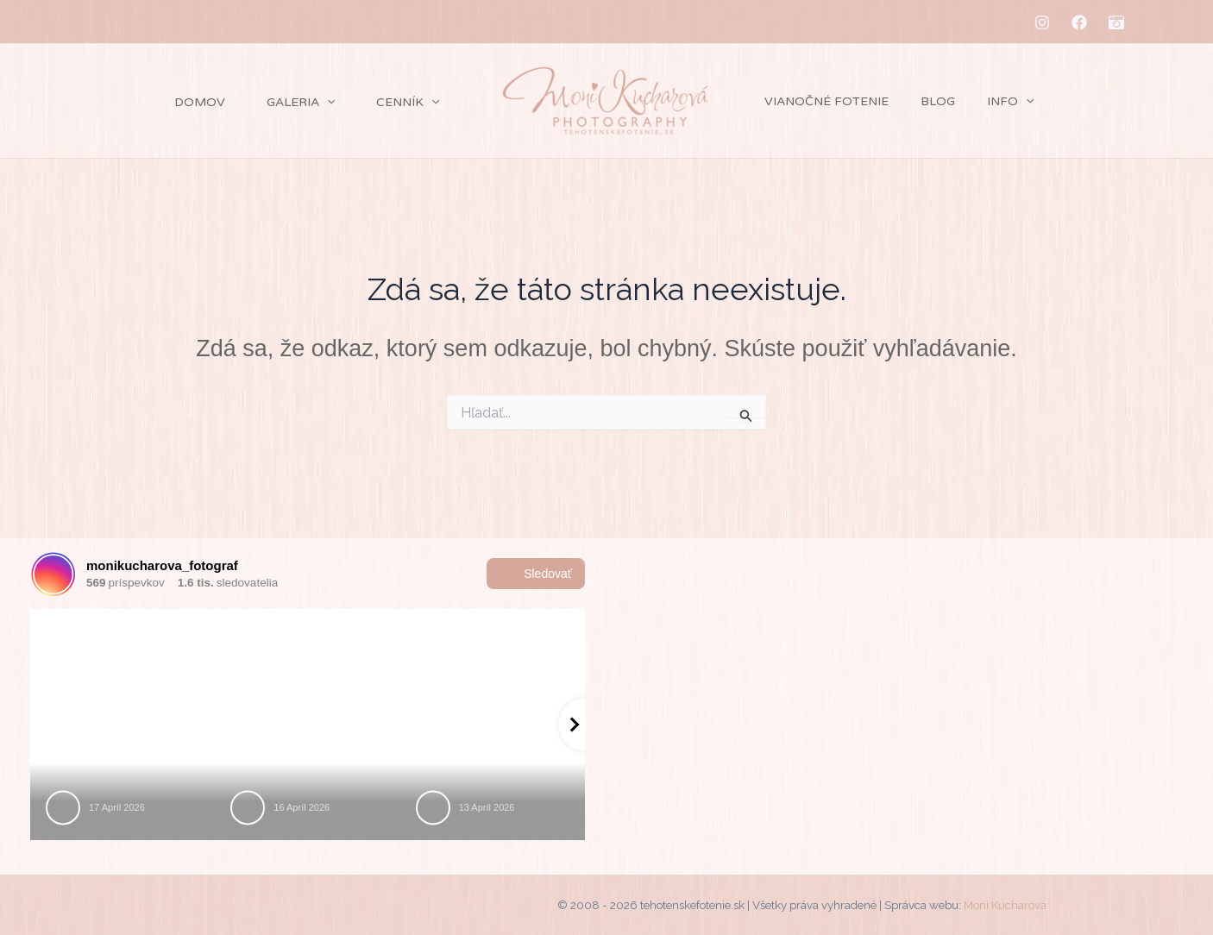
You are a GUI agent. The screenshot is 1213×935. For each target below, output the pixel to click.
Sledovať (536, 573)
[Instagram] (1042, 22)
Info (991, 102)
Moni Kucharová (1005, 905)
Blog (926, 101)
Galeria (257, 102)
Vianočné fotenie (823, 101)
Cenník (384, 102)
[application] (284, 102)
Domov (137, 102)
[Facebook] (1079, 22)
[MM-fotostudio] (1116, 22)
